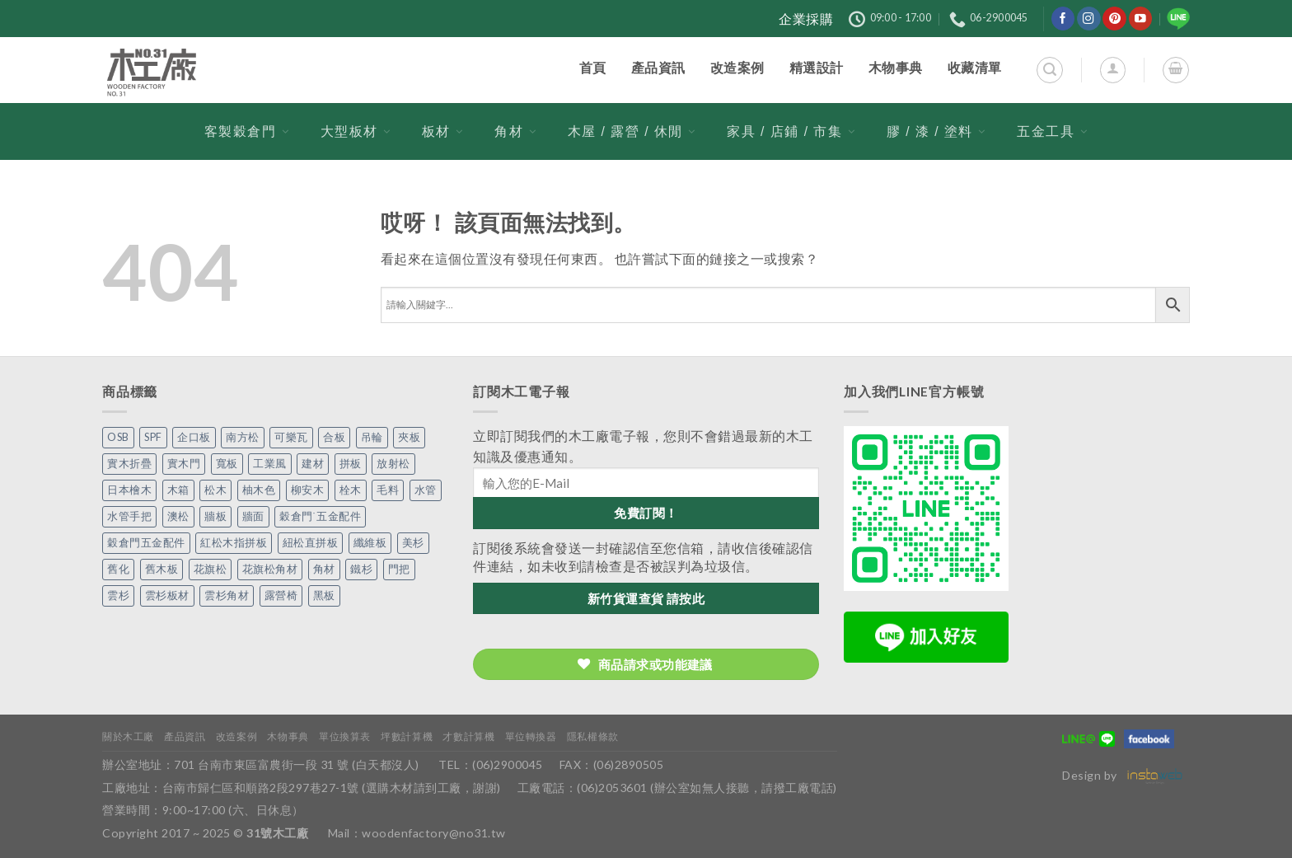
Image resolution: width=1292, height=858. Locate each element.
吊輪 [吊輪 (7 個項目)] (372, 437)
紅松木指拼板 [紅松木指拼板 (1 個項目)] (233, 543)
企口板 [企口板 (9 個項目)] (194, 437)
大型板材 (356, 131)
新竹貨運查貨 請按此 (646, 598)
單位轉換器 (531, 736)
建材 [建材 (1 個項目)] (313, 463)
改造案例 (236, 736)
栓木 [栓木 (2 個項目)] (350, 490)
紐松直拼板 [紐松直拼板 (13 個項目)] (311, 543)
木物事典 (287, 736)
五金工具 (1052, 131)
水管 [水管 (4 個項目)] (425, 490)
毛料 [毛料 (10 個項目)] (388, 490)
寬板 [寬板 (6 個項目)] (227, 463)
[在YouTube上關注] (1141, 18)
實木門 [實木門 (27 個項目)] (184, 463)
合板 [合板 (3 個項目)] (334, 437)
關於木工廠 (128, 736)
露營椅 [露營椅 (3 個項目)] (281, 595)
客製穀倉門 (247, 131)
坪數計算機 (407, 736)
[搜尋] (1049, 69)
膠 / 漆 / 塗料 (936, 131)
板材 (443, 131)
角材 (515, 131)
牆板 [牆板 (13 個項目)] (215, 516)
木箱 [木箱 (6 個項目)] (178, 490)
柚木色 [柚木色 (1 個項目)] (259, 490)
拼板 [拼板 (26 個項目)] (350, 463)
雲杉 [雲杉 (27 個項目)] (118, 595)
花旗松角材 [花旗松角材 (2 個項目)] (270, 569)
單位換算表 (345, 736)
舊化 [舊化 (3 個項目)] (118, 569)
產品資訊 (184, 736)
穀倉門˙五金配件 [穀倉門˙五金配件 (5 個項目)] (320, 516)
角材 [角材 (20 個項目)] (324, 569)
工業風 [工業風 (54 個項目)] (270, 463)
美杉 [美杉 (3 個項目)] (413, 543)
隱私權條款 (593, 736)
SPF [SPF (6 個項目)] (153, 437)
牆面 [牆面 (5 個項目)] (253, 516)
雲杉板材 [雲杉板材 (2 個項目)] (167, 595)
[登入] (1113, 69)
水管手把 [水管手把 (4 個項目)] (129, 516)
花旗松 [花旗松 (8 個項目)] (210, 569)
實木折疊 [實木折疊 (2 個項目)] (129, 463)
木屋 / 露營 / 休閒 (632, 131)
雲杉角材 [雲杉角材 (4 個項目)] (226, 595)
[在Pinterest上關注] (1114, 18)
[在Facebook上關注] (1063, 18)
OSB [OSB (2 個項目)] (118, 437)
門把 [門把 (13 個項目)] (399, 569)
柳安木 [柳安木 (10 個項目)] (308, 490)
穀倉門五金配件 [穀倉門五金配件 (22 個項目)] (146, 543)
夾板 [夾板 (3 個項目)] (409, 437)
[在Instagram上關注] (1089, 18)
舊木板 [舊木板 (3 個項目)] (162, 569)
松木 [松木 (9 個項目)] (215, 490)
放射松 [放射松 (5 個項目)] (393, 463)
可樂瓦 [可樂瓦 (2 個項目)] (291, 437)
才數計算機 (468, 736)
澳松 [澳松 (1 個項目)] (178, 516)
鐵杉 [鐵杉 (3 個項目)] (361, 569)
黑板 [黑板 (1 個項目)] (324, 595)
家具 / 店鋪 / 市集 (791, 131)
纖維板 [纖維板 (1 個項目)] (370, 543)
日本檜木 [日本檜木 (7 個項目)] (129, 490)
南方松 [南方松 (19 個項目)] (243, 437)
